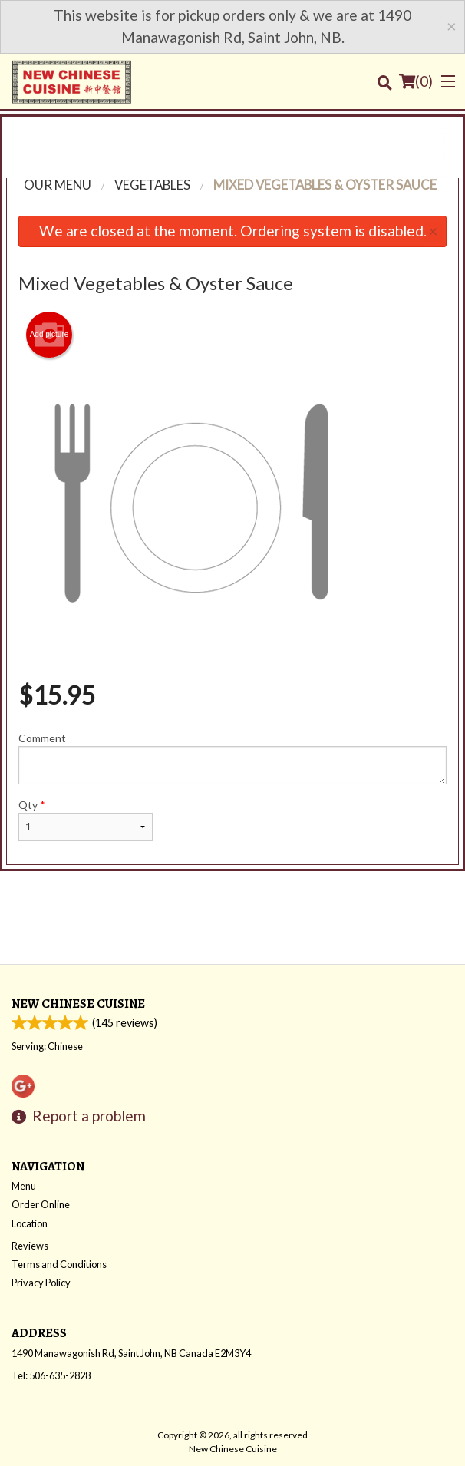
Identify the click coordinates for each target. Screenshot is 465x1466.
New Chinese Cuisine (78, 1003)
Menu (24, 1186)
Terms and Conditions (59, 1264)
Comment (232, 757)
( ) (416, 81)
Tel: (51, 1375)
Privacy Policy (41, 1282)
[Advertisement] (232, 143)
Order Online (41, 1204)
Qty (85, 819)
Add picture (49, 335)
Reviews (30, 1246)
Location (30, 1223)
